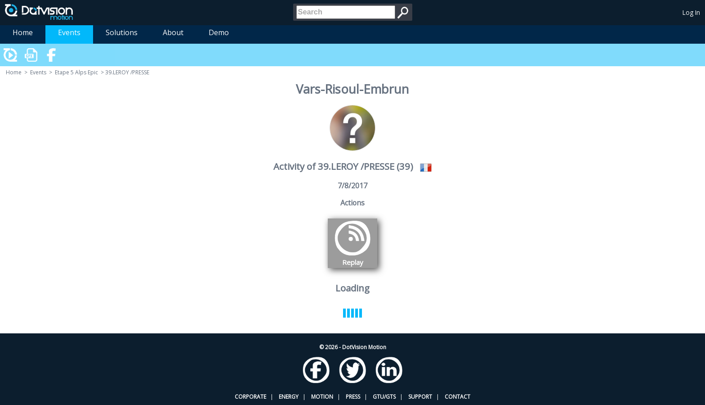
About (173, 32)
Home (23, 32)
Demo (219, 32)
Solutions (122, 32)
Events (69, 32)
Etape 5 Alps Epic (76, 72)
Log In (691, 12)
